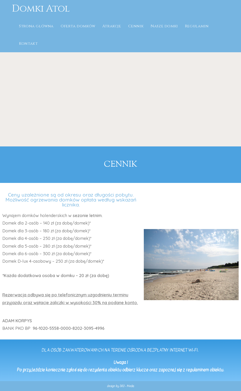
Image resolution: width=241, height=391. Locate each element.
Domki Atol (41, 8)
